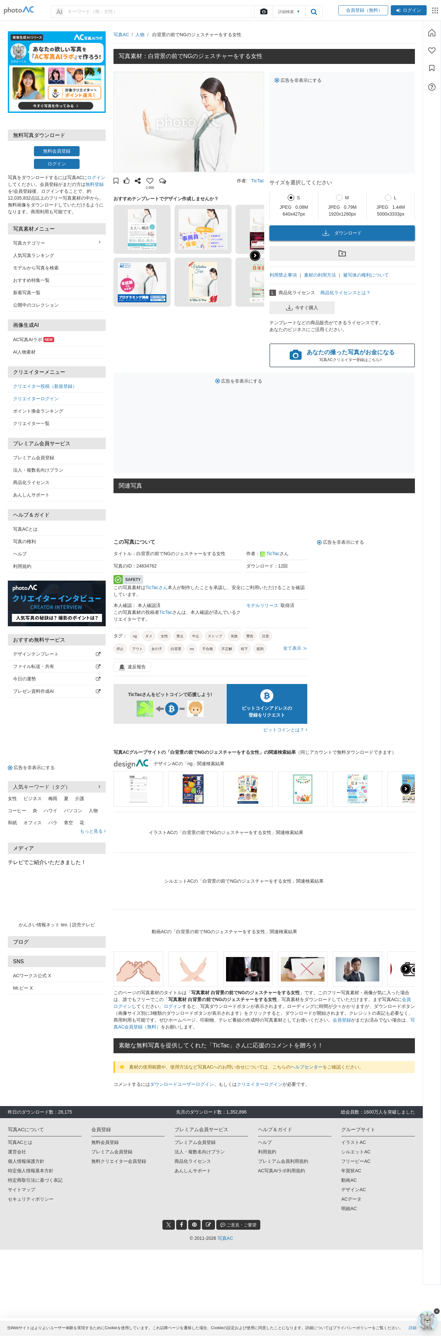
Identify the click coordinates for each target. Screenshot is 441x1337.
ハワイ (50, 810)
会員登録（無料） (363, 10)
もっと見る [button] (93, 831)
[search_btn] (313, 12)
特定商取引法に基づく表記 (35, 1180)
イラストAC (353, 1142)
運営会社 (17, 1151)
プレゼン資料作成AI (56, 691)
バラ (52, 822)
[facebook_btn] (181, 1225)
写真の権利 (24, 541)
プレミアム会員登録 (33, 457)
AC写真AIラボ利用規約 (281, 1170)
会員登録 (342, 1020)
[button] (116, 181)
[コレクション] (432, 68)
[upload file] (263, 12)
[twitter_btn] (168, 1225)
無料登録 (94, 184)
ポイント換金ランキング (38, 411)
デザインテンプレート (56, 654)
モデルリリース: (263, 605)
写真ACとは (25, 529)
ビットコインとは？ (285, 729)
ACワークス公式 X (32, 975)
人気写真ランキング (33, 255)
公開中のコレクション (36, 305)
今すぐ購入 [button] (302, 307)
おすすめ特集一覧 (31, 280)
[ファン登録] (432, 50)
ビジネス (32, 798)
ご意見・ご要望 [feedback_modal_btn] (238, 1224)
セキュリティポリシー (30, 1199)
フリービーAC (355, 1161)
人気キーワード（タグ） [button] (56, 787)
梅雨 (52, 798)
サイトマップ (21, 1189)
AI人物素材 (24, 352)
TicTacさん (156, 587)
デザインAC (353, 1189)
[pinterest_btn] (194, 1225)
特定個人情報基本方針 (30, 1170)
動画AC (349, 1180)
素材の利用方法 (320, 275)
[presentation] (406, 789)
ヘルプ (20, 553)
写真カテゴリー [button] (56, 243)
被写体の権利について (366, 275)
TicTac (257, 180)
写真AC (121, 34)
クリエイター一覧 (31, 423)
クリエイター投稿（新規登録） (45, 386)
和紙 (12, 822)
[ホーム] (432, 33)
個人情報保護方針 (26, 1161)
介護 (79, 798)
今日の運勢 (56, 678)
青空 (68, 822)
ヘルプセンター (307, 1067)
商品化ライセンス (31, 482)
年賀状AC (351, 1170)
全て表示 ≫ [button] (295, 648)
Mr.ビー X (23, 988)
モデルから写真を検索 (36, 267)
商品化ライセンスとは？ (345, 292)
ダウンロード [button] (342, 233)
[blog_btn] (208, 1225)
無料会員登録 (56, 151)
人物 (93, 810)
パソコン (73, 810)
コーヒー (17, 810)
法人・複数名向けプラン (38, 470)
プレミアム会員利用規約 (283, 1161)
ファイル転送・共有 (56, 666)
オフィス (32, 822)
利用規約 (22, 566)
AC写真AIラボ (33, 339)
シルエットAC (355, 1151)
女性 (12, 798)
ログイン (408, 10)
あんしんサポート (31, 494)
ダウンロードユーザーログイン (182, 1084)
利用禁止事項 (283, 275)
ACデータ (351, 1199)
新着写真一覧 (26, 292)
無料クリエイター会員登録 (118, 1161)
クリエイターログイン (36, 398)
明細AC (349, 1208)
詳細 (413, 1329)
